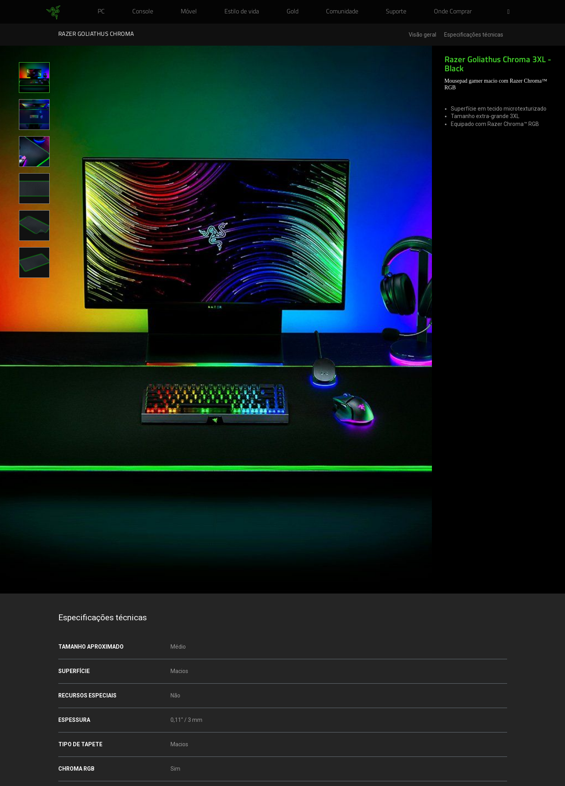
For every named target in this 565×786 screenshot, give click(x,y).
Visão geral (422, 34)
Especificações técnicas (473, 34)
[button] (511, 12)
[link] (53, 12)
